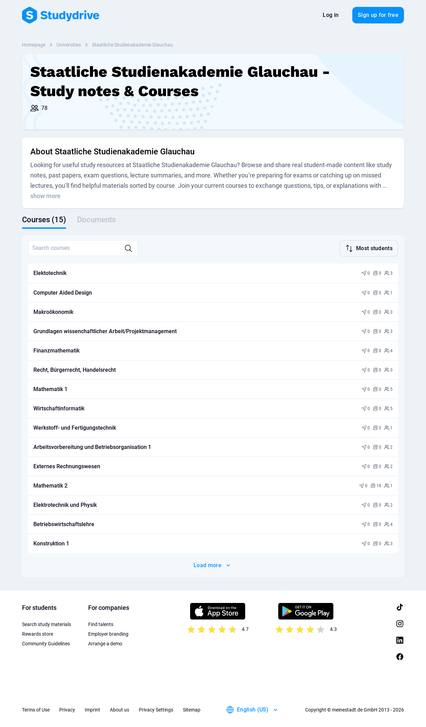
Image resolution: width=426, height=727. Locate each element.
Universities (68, 45)
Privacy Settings (156, 710)
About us (119, 710)
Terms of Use (36, 710)
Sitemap (191, 710)
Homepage (33, 45)
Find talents (100, 624)
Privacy (67, 710)
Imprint (92, 710)
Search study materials (46, 624)
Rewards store (37, 634)
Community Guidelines (46, 643)
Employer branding (108, 634)
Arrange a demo (105, 643)
